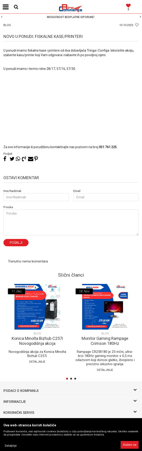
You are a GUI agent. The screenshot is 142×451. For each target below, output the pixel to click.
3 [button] (76, 379)
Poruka (8, 207)
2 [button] (71, 379)
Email (76, 191)
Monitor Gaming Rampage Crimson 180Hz (105, 341)
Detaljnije (37, 361)
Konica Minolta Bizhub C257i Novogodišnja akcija (37, 341)
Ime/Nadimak (12, 191)
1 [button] (67, 379)
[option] (71, 17)
